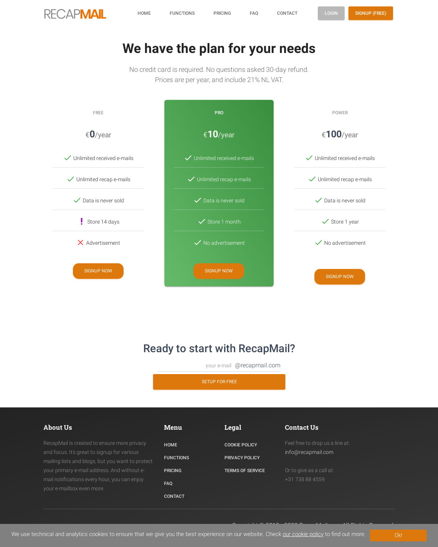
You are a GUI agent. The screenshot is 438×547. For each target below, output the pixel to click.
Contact (287, 13)
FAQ (254, 13)
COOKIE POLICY (240, 445)
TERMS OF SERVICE (244, 470)
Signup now (98, 271)
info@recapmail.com (309, 452)
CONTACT (174, 496)
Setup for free (219, 381)
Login (331, 13)
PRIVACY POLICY (242, 457)
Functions (182, 13)
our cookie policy (303, 534)
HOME (170, 445)
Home (144, 13)
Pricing (222, 13)
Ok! (398, 535)
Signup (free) (370, 13)
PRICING (172, 470)
